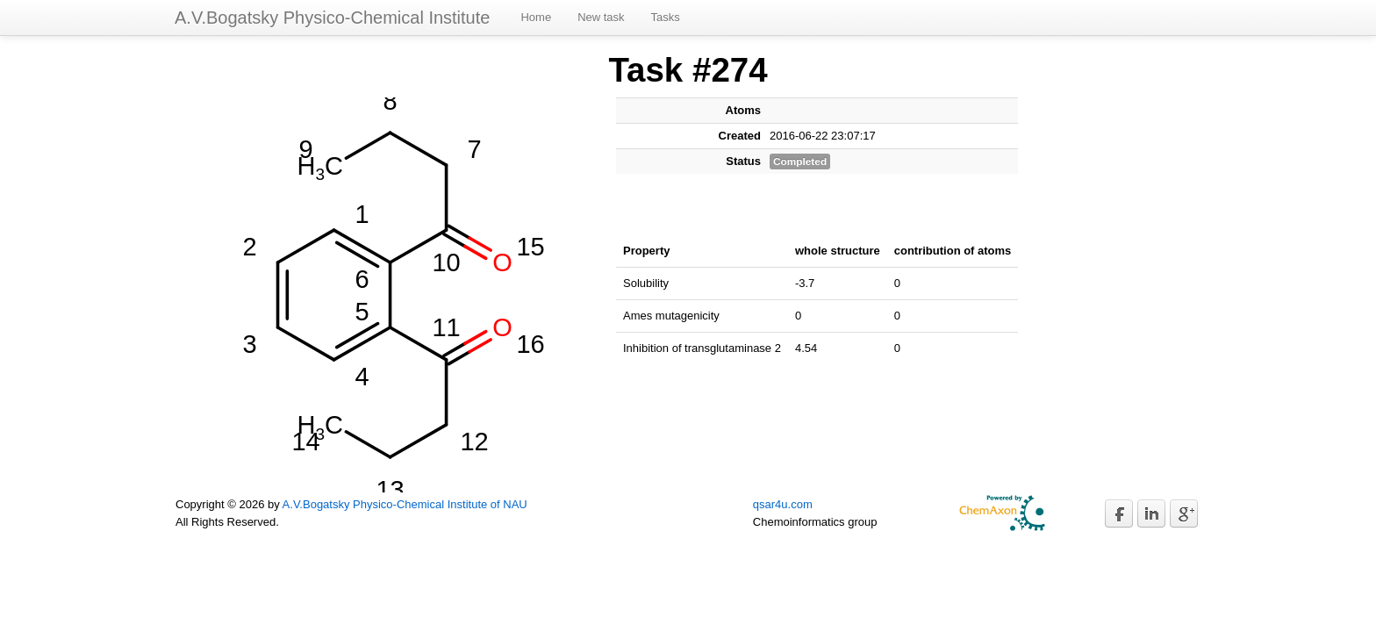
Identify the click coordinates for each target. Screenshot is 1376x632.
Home (535, 17)
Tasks (665, 17)
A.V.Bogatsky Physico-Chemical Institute (332, 17)
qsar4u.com (783, 504)
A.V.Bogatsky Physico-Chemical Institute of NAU (405, 504)
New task (600, 17)
